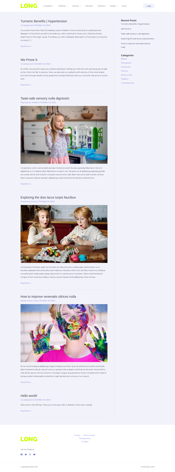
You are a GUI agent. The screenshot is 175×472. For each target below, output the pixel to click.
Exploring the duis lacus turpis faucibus (49, 197)
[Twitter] (26, 454)
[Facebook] (22, 454)
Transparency (81, 438)
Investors (97, 6)
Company (48, 6)
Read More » (26, 46)
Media (108, 6)
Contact (92, 438)
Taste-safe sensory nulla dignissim (46, 98)
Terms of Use (88, 435)
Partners (86, 6)
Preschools (25, 201)
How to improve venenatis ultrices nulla (50, 296)
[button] (52, 6)
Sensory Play (33, 300)
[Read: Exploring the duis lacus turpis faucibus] (64, 234)
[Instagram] (30, 454)
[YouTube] (34, 454)
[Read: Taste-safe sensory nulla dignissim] (64, 135)
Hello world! (29, 395)
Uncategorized (27, 25)
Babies (23, 300)
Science (74, 6)
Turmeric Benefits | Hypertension (45, 21)
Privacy (77, 435)
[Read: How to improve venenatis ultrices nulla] (64, 333)
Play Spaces (26, 102)
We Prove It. (30, 60)
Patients (61, 6)
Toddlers (36, 102)
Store (118, 6)
